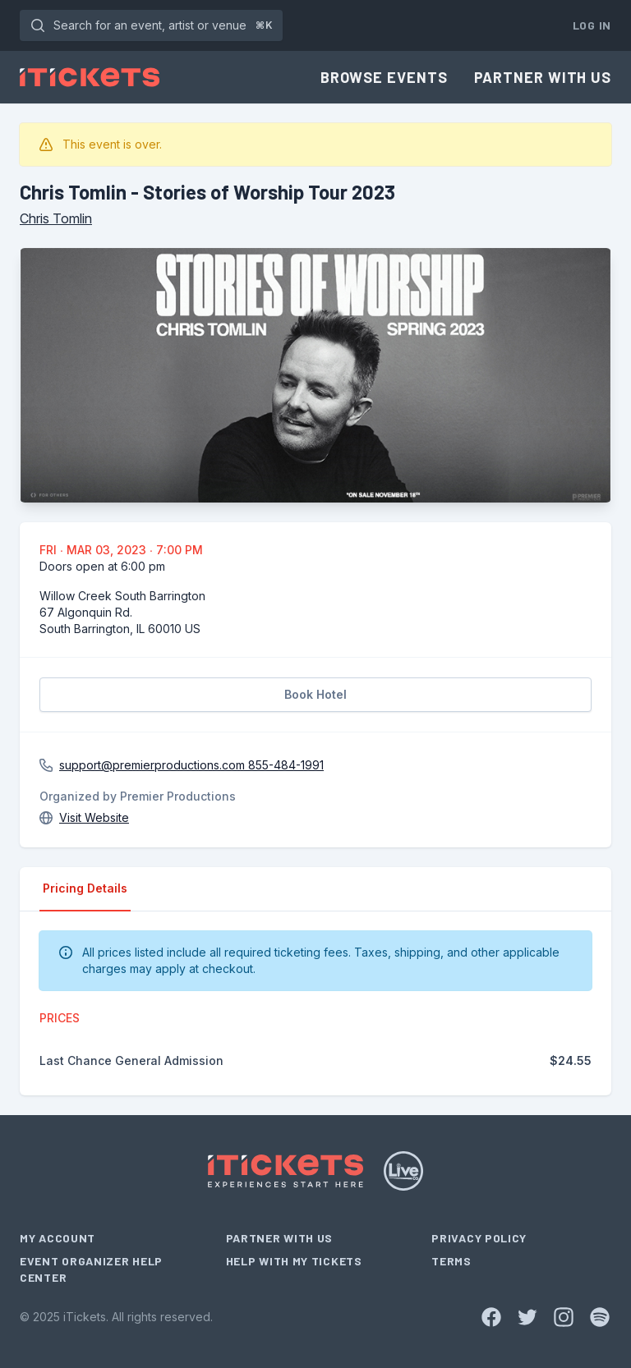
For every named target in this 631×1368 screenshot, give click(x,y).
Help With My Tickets (294, 1261)
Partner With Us (543, 77)
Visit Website (94, 817)
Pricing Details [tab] (85, 888)
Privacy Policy (479, 1238)
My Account (57, 1238)
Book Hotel (315, 694)
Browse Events (384, 77)
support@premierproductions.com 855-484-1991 (191, 765)
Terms (451, 1261)
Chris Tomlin (56, 218)
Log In (592, 25)
